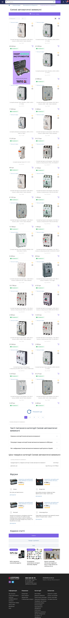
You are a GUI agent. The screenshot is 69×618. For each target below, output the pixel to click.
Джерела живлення (40, 595)
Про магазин (12, 593)
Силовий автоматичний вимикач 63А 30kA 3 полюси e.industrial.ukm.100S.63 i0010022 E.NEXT (47, 221)
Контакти (11, 600)
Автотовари (38, 593)
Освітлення (38, 610)
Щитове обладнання (40, 614)
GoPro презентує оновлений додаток (15, 562)
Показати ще (34, 411)
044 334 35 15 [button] (30, 578)
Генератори (25, 593)
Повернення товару (14, 602)
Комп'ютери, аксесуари (41, 597)
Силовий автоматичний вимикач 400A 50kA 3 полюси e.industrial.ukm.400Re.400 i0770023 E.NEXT (47, 310)
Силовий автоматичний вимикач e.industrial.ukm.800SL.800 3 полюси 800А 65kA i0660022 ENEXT (21, 368)
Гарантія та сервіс (52, 593)
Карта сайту (12, 604)
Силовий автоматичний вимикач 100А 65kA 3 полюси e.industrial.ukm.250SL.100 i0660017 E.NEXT (47, 162)
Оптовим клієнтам (52, 599)
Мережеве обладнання (41, 599)
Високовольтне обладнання (30, 5)
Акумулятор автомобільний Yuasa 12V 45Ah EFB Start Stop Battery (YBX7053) (51, 480)
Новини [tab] (34, 535)
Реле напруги (25, 595)
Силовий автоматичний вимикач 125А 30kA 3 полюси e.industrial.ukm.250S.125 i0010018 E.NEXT (21, 310)
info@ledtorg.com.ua (48, 577)
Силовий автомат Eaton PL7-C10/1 (21, 162)
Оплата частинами (52, 595)
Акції (10, 608)
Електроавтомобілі (39, 603)
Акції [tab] (33, 545)
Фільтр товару (34, 14)
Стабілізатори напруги (27, 599)
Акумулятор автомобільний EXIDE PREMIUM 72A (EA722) (26, 480)
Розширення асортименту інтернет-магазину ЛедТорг (33, 563)
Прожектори (25, 597)
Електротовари (16, 5)
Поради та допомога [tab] (33, 540)
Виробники (11, 606)
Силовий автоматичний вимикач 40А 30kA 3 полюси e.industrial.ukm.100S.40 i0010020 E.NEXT (47, 192)
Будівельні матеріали (40, 612)
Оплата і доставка (52, 597)
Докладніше (13, 494)
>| (43, 417)
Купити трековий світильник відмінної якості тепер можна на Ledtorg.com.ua (50, 564)
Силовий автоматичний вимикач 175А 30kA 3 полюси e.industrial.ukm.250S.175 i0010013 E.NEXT (47, 339)
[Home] (9, 5)
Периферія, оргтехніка (40, 601)
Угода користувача (13, 595)
